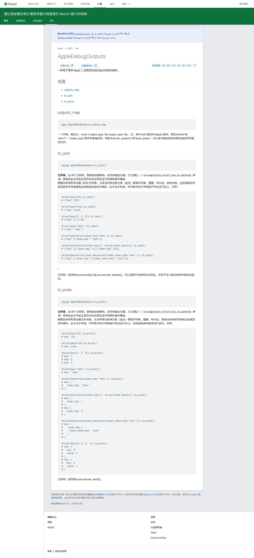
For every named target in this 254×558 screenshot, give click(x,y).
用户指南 (68, 4)
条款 (49, 551)
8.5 (174, 65)
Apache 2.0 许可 (151, 494)
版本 (124, 4)
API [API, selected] (51, 20)
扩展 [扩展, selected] (100, 4)
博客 (49, 522)
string (65, 165)
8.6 (168, 65)
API (77, 48)
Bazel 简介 (33, 4)
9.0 (163, 65)
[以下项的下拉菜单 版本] (131, 4)
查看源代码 (89, 65)
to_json (68, 95)
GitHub (243, 4)
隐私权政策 (60, 551)
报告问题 (67, 65)
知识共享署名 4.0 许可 (101, 494)
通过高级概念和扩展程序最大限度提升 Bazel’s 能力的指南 (45, 14)
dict (64, 124)
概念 (6, 20)
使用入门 (51, 4)
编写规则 (20, 20)
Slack (153, 532)
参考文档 (85, 4)
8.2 (189, 65)
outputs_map (71, 89)
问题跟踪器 (156, 527)
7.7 (194, 65)
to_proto (69, 101)
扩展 (69, 48)
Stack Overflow (158, 537)
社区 (112, 4)
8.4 (179, 65)
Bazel (60, 48)
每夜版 (156, 65)
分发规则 (37, 20)
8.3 (184, 65)
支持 (153, 522)
